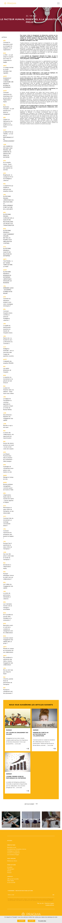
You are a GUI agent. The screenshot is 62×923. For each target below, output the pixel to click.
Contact (10, 876)
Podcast (9, 872)
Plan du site (40, 903)
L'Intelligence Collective (13, 851)
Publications (11, 864)
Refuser (31, 920)
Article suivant (31, 804)
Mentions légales (49, 903)
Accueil (9, 840)
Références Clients (12, 860)
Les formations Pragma (13, 854)
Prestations (11, 845)
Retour (5, 37)
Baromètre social (11, 847)
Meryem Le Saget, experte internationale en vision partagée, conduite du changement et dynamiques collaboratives (39, 78)
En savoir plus (42, 920)
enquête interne (35, 47)
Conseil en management (13, 852)
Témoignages (10, 869)
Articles (9, 870)
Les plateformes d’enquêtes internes (16, 849)
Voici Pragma (11, 858)
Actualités (9, 867)
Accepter (21, 920)
